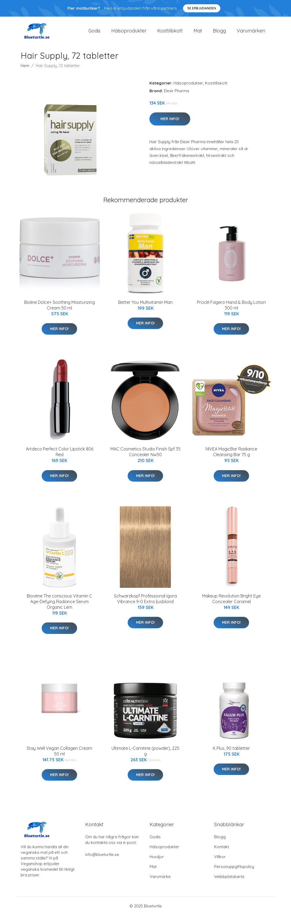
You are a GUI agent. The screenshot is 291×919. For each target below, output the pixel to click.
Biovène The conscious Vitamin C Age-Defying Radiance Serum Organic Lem (59, 605)
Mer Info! (169, 122)
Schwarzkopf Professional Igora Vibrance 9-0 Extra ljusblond (145, 602)
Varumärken (251, 32)
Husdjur (157, 860)
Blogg (219, 32)
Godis (94, 32)
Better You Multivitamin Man (145, 306)
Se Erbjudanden (201, 8)
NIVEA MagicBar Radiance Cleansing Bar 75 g (231, 455)
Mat (197, 32)
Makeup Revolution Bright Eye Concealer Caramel (231, 602)
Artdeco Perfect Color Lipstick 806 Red (59, 455)
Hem (25, 69)
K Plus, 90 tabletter (231, 752)
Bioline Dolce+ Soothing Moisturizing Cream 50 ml (59, 308)
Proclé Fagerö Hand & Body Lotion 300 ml (231, 308)
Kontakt (221, 850)
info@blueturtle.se (102, 858)
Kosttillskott (170, 32)
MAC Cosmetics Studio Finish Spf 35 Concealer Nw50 (145, 455)
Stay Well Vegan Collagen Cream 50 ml (59, 754)
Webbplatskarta (229, 880)
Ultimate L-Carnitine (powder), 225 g (145, 754)
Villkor (220, 860)
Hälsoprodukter (128, 32)
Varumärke (160, 880)
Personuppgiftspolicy (234, 870)
